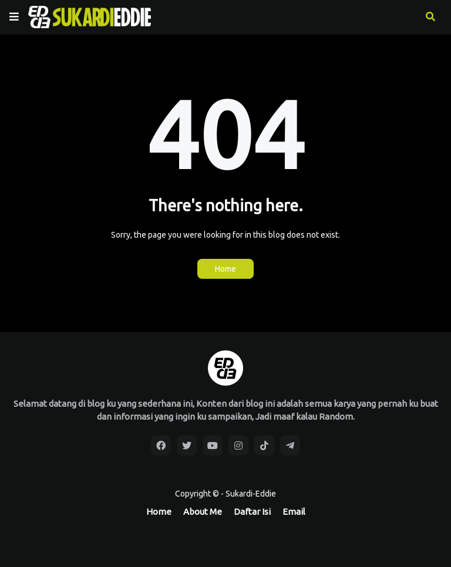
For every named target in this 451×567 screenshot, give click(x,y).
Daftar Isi (252, 512)
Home (225, 269)
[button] (14, 17)
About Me (202, 512)
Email (293, 512)
